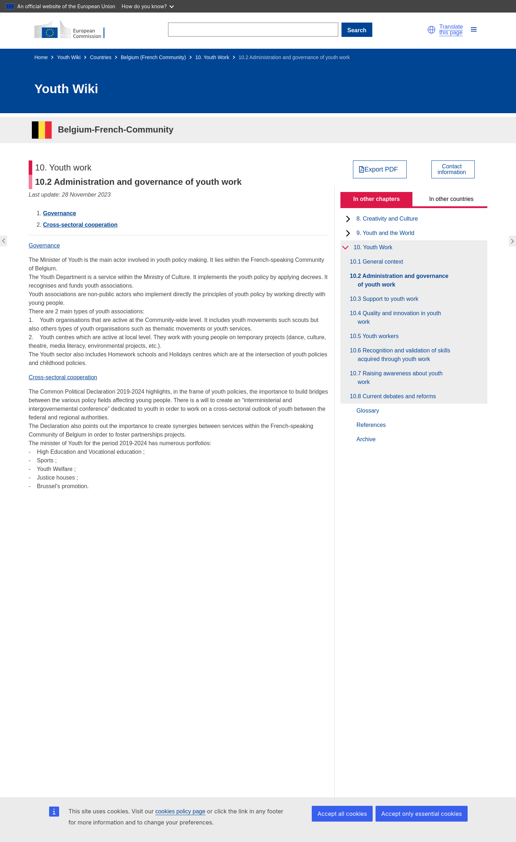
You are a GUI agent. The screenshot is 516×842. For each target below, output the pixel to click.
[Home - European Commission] (73, 30)
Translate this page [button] (451, 29)
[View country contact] (453, 169)
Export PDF (381, 169)
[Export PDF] (380, 169)
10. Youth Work (212, 57)
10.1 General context (380, 262)
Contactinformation (452, 169)
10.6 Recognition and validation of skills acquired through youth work (404, 354)
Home (41, 57)
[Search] (253, 30)
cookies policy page (180, 811)
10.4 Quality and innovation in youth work (399, 317)
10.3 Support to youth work (388, 299)
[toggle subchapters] (348, 219)
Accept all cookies (342, 813)
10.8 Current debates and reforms (397, 396)
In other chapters (376, 199)
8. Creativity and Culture (387, 219)
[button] (431, 29)
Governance (59, 213)
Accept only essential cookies (421, 813)
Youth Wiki (69, 57)
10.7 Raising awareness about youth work (400, 377)
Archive (366, 439)
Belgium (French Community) (153, 57)
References (371, 425)
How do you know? (148, 6)
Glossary (368, 411)
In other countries (451, 199)
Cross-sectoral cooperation (80, 225)
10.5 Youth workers (378, 336)
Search (356, 30)
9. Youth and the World (386, 233)
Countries (100, 57)
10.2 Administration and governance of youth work (403, 280)
